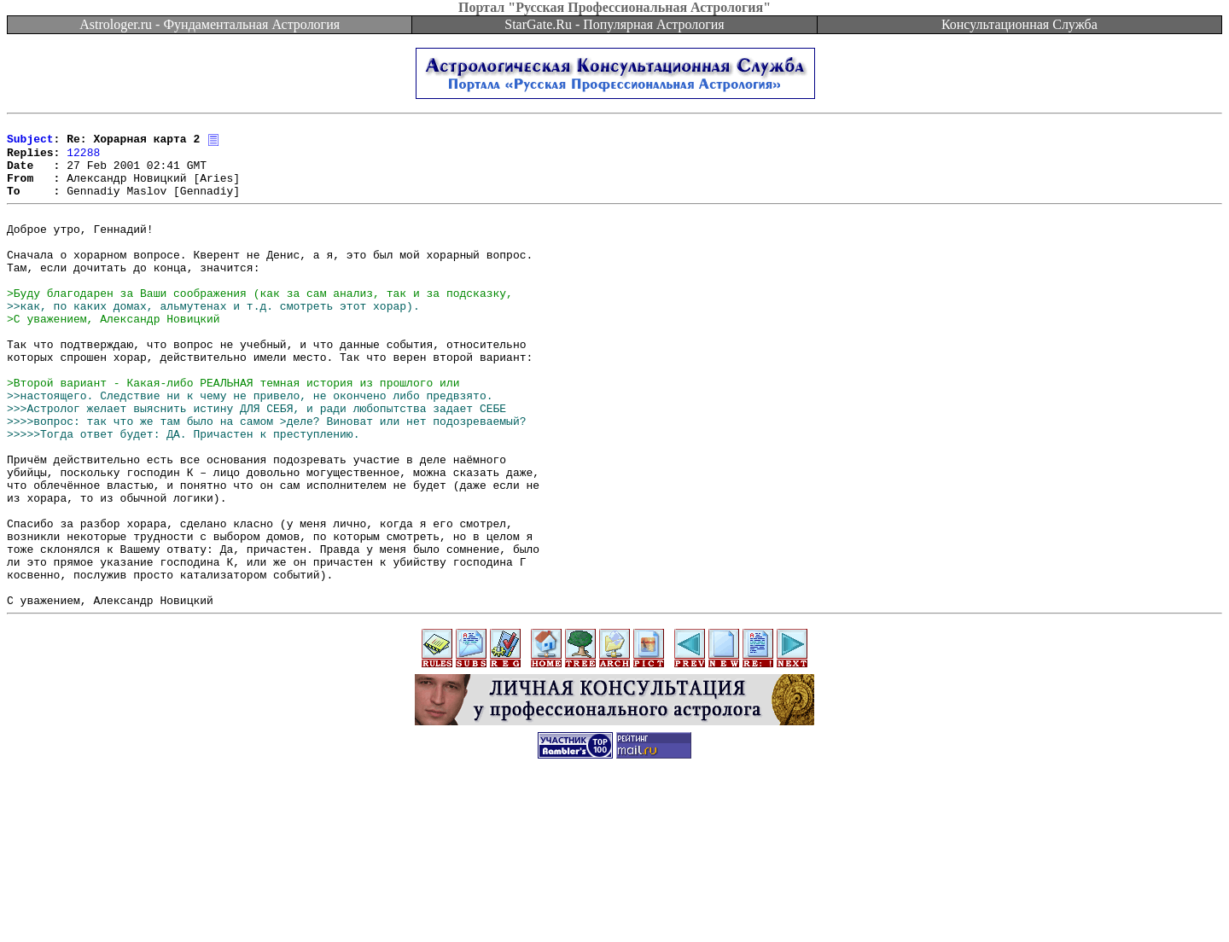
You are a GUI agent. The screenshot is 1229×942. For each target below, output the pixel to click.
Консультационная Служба (1019, 24)
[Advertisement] (614, 903)
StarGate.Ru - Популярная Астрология (614, 24)
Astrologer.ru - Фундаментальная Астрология (209, 24)
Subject (30, 143)
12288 (83, 158)
